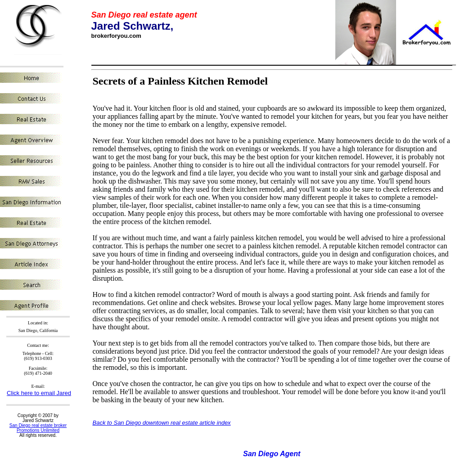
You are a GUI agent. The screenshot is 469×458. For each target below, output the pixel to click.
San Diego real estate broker (38, 425)
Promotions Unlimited (38, 430)
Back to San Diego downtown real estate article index (162, 422)
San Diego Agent (271, 454)
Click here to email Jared (39, 393)
